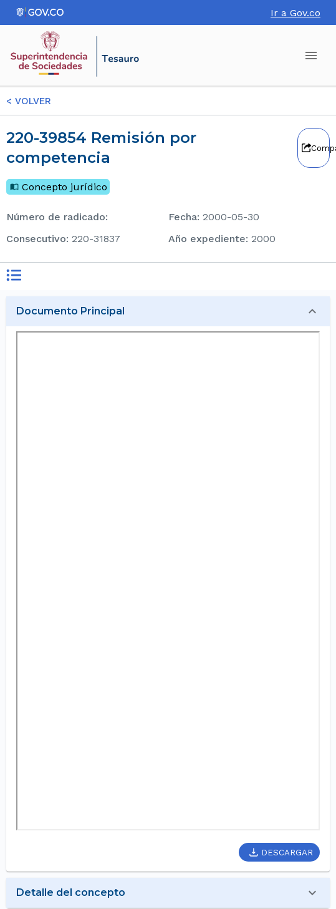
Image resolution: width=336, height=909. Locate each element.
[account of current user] (311, 55)
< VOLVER (28, 101)
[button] (168, 311)
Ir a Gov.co (295, 13)
